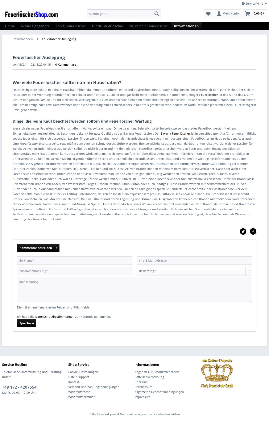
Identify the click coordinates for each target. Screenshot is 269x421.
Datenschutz (143, 387)
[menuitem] (124, 15)
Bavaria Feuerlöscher (175, 133)
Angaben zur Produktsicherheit (156, 372)
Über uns (141, 382)
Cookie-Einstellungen (83, 372)
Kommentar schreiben (38, 247)
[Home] (10, 26)
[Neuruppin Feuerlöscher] (148, 26)
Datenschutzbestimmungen (54, 317)
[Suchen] (156, 13)
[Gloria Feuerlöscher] (107, 26)
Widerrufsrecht (79, 392)
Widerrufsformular (81, 397)
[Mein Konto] (228, 13)
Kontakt (73, 382)
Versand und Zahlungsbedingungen (93, 387)
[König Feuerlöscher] (71, 26)
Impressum (142, 397)
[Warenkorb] (255, 13)
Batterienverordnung (149, 377)
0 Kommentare (65, 64)
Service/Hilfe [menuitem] (253, 3)
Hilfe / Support (78, 377)
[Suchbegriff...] (124, 13)
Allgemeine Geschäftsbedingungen (159, 392)
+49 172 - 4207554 (19, 387)
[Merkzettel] (208, 13)
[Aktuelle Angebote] (35, 26)
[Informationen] (186, 26)
